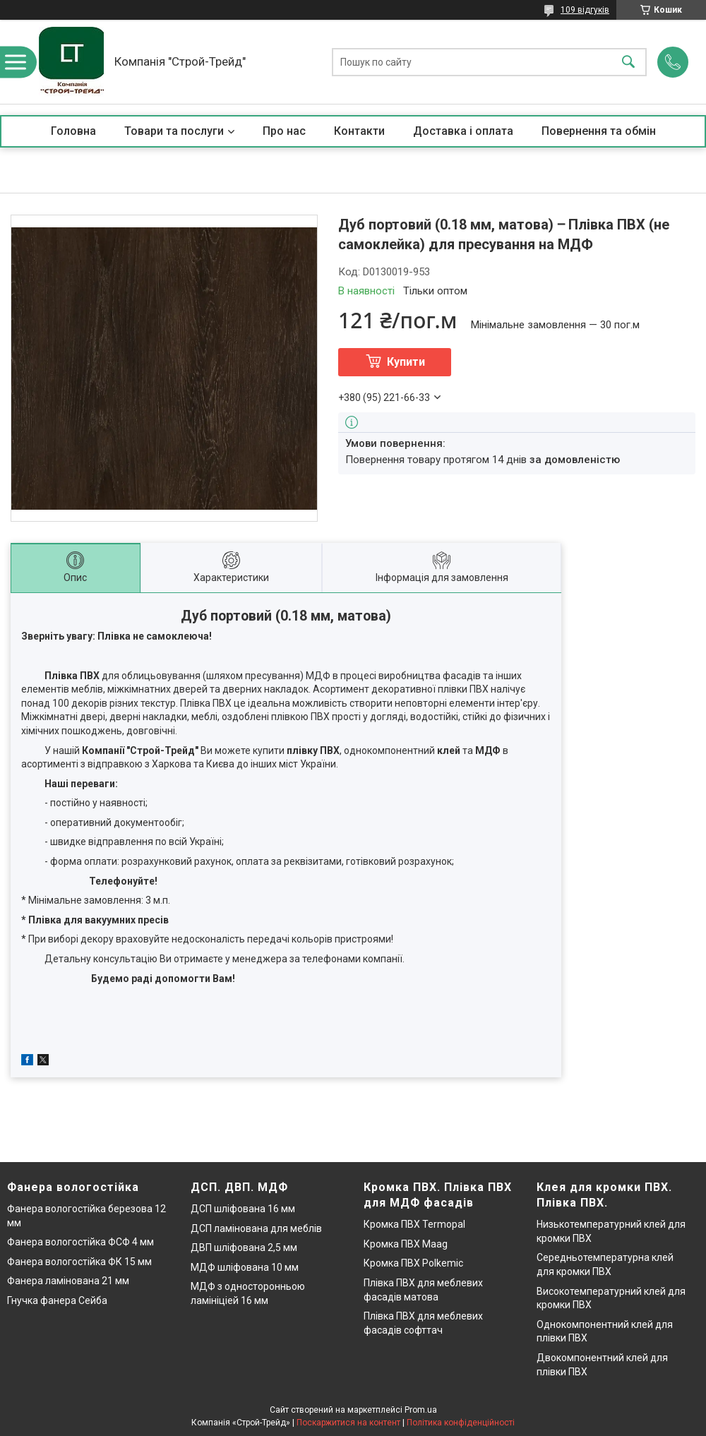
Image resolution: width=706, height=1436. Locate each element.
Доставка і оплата (463, 131)
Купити (406, 362)
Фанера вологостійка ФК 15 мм (79, 1261)
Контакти (359, 131)
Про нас (284, 131)
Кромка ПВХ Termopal (414, 1224)
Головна (73, 131)
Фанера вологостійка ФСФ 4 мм (80, 1241)
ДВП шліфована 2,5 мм (244, 1247)
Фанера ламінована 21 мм (68, 1280)
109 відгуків (585, 10)
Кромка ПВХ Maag (406, 1244)
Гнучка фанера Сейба (57, 1300)
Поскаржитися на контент (348, 1423)
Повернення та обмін (599, 131)
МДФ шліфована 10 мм (245, 1267)
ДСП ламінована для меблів (256, 1228)
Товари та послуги (174, 131)
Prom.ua (421, 1410)
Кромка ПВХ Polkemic (413, 1263)
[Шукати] (628, 62)
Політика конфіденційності (461, 1423)
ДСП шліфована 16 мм (243, 1208)
